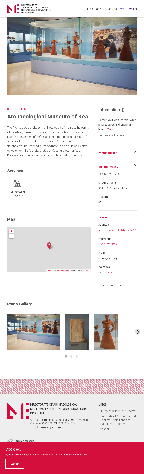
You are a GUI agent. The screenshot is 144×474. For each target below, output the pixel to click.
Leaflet (49, 271)
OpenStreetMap (63, 271)
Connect (103, 429)
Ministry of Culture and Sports (116, 411)
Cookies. (13, 449)
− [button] (11, 236)
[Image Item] (33, 332)
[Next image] (137, 332)
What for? (82, 454)
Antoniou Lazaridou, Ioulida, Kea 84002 (117, 230)
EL (123, 9)
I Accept (14, 463)
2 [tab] (71, 356)
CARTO (86, 271)
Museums (111, 9)
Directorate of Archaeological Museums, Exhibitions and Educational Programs (117, 420)
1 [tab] (66, 356)
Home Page (93, 9)
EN (133, 9)
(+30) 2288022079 (107, 244)
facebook (107, 272)
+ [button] (11, 231)
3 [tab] (77, 356)
